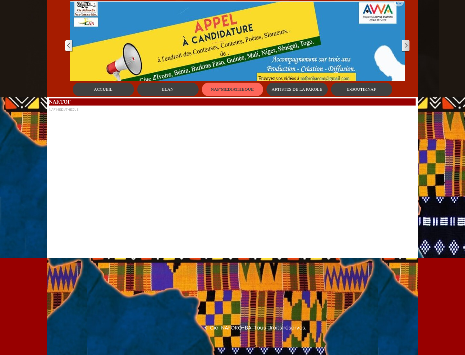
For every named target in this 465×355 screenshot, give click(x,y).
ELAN (168, 89)
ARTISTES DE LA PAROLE (297, 89)
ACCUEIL (103, 89)
